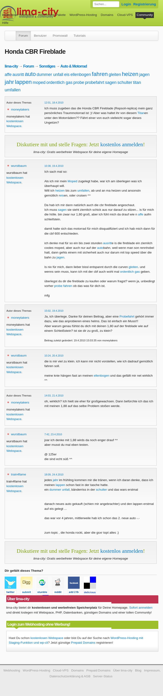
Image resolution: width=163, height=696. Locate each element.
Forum (23, 35)
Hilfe (5, 23)
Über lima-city (122, 670)
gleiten (115, 74)
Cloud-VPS (125, 15)
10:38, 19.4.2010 (54, 165)
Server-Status (103, 676)
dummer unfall (50, 74)
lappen (23, 82)
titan (137, 82)
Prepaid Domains (83, 642)
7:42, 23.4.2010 (53, 434)
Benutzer (40, 35)
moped (39, 82)
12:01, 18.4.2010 (54, 102)
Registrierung (144, 4)
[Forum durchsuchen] (106, 4)
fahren (100, 74)
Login (126, 4)
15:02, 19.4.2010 (54, 310)
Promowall (60, 35)
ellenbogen (80, 74)
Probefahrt (127, 316)
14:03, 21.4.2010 (54, 395)
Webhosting (11, 670)
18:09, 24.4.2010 (54, 474)
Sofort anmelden (140, 607)
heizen (130, 74)
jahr (9, 82)
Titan (141, 113)
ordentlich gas (59, 82)
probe (78, 82)
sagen (111, 82)
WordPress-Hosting (83, 15)
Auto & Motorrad (73, 66)
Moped (73, 181)
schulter (124, 82)
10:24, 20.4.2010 (54, 355)
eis (67, 74)
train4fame (18, 474)
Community (145, 15)
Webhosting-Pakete (52, 15)
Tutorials (80, 35)
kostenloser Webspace (18, 15)
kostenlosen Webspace (47, 638)
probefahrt (94, 82)
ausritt (18, 74)
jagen (144, 74)
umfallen (13, 90)
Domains (107, 15)
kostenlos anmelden (121, 144)
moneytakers (20, 109)
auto (30, 74)
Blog (138, 670)
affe (8, 74)
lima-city (11, 66)
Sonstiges (47, 66)
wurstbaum (18, 166)
